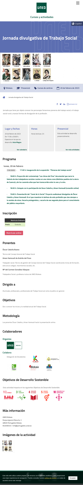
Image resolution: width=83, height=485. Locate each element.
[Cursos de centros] (43, 88)
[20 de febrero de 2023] (68, 88)
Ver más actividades (72, 149)
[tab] (41, 10)
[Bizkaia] (8, 88)
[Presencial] (23, 88)
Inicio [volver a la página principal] (4, 97)
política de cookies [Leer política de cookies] (51, 478)
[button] (57, 104)
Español (78, 23)
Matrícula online (13, 233)
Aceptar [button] (73, 478)
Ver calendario (22, 149)
